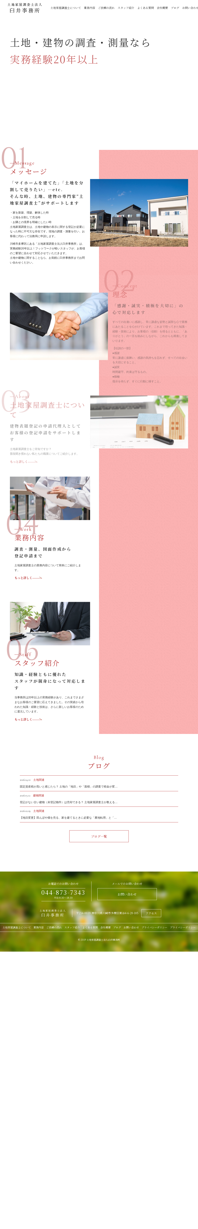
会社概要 (162, 8)
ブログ (175, 8)
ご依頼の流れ (106, 8)
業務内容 (89, 8)
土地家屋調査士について (65, 8)
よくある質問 (145, 8)
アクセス (151, 913)
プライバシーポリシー (154, 927)
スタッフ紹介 (126, 8)
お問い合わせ (127, 894)
